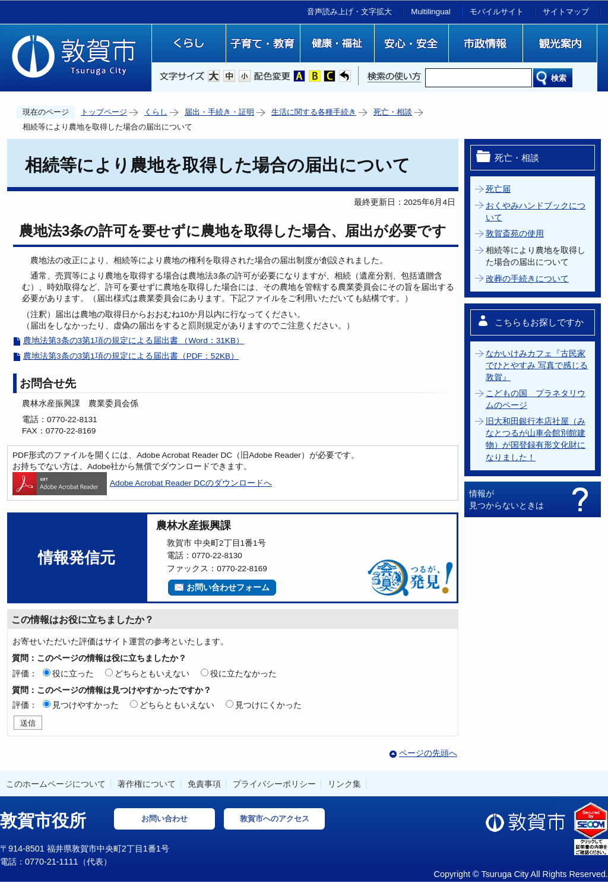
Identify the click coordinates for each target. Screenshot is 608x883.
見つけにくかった (268, 705)
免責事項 (204, 784)
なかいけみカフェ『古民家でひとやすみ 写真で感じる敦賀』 (537, 365)
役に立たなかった (243, 673)
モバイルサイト (497, 11)
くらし (155, 111)
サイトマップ (566, 11)
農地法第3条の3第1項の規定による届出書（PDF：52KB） (131, 356)
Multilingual (431, 11)
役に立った (73, 673)
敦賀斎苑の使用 (515, 233)
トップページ (104, 111)
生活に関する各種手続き (313, 111)
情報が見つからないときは (506, 499)
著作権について (147, 784)
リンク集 (344, 784)
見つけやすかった (85, 705)
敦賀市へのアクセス (274, 818)
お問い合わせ (164, 818)
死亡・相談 (392, 111)
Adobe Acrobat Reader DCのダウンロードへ (142, 483)
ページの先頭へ (428, 753)
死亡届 (498, 189)
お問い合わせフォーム (228, 587)
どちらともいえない (152, 673)
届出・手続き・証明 (219, 111)
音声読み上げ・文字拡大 (349, 11)
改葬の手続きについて (527, 278)
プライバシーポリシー (274, 784)
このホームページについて (56, 784)
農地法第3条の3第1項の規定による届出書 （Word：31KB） (133, 340)
